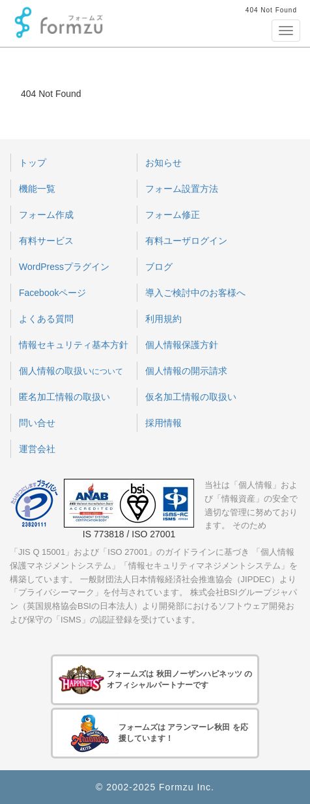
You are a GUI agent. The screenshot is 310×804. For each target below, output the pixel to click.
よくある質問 (46, 319)
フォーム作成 (46, 214)
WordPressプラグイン (64, 266)
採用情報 (163, 423)
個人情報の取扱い (71, 371)
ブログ (159, 266)
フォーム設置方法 (181, 188)
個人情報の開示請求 (186, 371)
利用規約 (163, 319)
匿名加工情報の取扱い (64, 397)
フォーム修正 (172, 214)
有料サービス (46, 240)
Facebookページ (52, 293)
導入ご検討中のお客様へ (195, 293)
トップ (32, 162)
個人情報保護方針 (181, 345)
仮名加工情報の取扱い (190, 397)
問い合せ (37, 423)
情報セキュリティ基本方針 (73, 345)
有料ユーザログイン (186, 240)
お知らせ (163, 162)
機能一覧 (37, 188)
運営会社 (37, 449)
